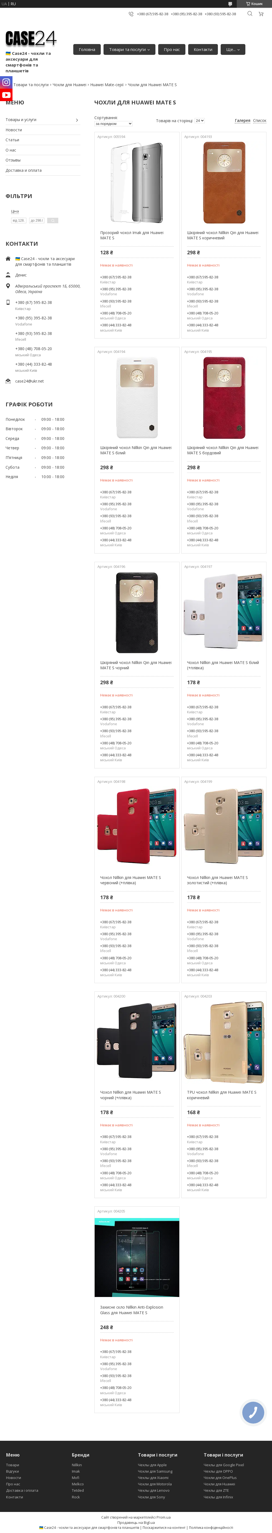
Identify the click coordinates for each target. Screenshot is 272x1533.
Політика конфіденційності (211, 1527)
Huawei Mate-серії (107, 84)
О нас (11, 150)
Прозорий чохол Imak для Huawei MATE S (131, 235)
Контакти (203, 49)
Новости (14, 129)
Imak (76, 1471)
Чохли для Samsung (155, 1471)
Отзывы (13, 160)
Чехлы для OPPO (218, 1471)
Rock (76, 1496)
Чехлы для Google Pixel (224, 1464)
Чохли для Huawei (69, 84)
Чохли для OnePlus (220, 1477)
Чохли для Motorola (155, 1483)
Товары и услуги (21, 119)
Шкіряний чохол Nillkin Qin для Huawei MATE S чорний (136, 665)
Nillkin (77, 1464)
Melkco (78, 1483)
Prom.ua (164, 1517)
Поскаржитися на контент (164, 1527)
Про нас (172, 49)
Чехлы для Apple (152, 1464)
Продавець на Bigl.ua (136, 1522)
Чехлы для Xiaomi (153, 1477)
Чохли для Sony (151, 1496)
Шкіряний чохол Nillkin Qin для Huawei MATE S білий (136, 450)
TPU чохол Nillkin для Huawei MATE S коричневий (221, 1094)
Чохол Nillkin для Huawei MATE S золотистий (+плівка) (217, 880)
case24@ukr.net (29, 381)
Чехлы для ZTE (216, 1490)
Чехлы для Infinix (218, 1496)
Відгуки (12, 1471)
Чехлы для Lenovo (154, 1490)
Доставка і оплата (22, 1490)
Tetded (78, 1490)
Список (259, 120)
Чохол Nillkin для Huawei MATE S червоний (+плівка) (130, 880)
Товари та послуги (127, 49)
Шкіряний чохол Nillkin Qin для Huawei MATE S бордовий (222, 450)
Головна (87, 49)
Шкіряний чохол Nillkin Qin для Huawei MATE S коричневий (222, 235)
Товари (12, 1464)
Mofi (75, 1477)
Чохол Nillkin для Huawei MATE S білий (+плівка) (223, 665)
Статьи (12, 139)
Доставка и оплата (24, 170)
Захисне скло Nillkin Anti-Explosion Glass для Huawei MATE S (131, 1309)
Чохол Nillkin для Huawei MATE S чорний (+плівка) (130, 1094)
